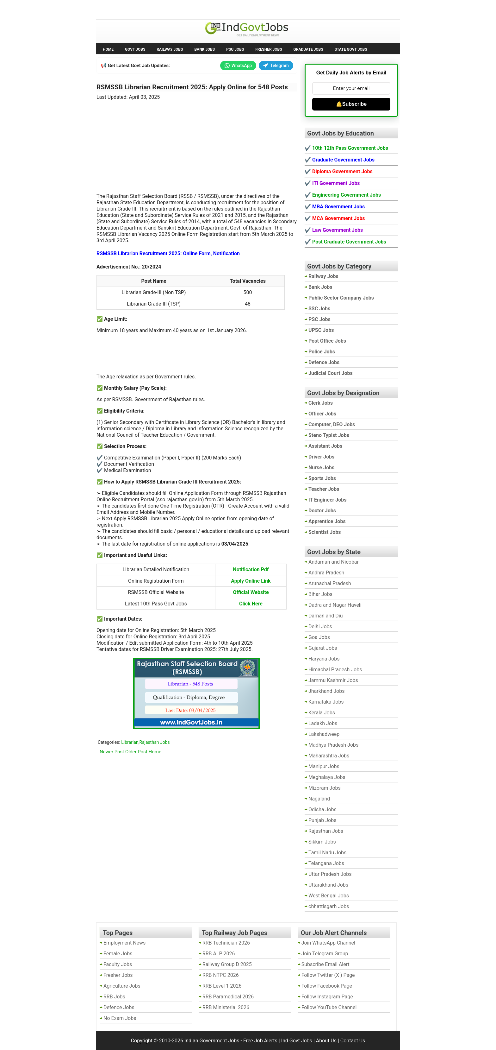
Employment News (154, 9)
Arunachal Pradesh (329, 583)
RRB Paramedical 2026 (228, 997)
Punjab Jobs (322, 820)
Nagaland (319, 799)
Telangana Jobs (326, 863)
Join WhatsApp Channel (328, 943)
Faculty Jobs (117, 964)
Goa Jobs (319, 637)
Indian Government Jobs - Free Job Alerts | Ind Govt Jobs (248, 1041)
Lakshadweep (323, 734)
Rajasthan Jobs (154, 742)
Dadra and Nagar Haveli (335, 605)
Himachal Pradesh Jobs (335, 670)
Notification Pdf (251, 569)
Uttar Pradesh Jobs (330, 874)
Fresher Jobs (268, 49)
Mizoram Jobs (324, 788)
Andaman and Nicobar (333, 562)
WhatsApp (238, 65)
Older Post (136, 752)
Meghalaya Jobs (326, 777)
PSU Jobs (235, 49)
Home (108, 49)
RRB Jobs (114, 997)
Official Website (251, 592)
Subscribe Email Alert (325, 964)
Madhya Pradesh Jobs (333, 745)
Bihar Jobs (320, 594)
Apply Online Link (250, 581)
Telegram (276, 65)
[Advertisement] (197, 142)
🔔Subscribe (351, 104)
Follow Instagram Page (327, 997)
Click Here (251, 604)
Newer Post (112, 752)
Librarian (129, 742)
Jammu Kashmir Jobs (333, 680)
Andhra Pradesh (326, 573)
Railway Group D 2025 (227, 964)
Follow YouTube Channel (329, 1007)
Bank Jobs (204, 49)
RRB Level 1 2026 (222, 986)
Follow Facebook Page (326, 986)
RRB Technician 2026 (226, 943)
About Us (326, 1041)
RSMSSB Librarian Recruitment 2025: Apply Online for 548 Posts (192, 87)
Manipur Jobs (323, 766)
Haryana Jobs (324, 659)
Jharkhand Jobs (326, 691)
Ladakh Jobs (322, 723)
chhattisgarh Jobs (328, 906)
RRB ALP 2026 (218, 954)
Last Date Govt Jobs (201, 9)
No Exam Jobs (114, 9)
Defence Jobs (118, 1007)
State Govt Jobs (351, 49)
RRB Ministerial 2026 (225, 1007)
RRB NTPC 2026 (220, 975)
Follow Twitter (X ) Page (328, 975)
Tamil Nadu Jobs (327, 853)
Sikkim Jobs (322, 842)
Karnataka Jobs (326, 702)
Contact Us (352, 1041)
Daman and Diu (325, 616)
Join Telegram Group (324, 954)
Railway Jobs (170, 49)
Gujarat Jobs (322, 648)
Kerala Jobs (321, 713)
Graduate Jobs (308, 49)
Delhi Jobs (320, 626)
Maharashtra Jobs (328, 756)
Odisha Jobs (322, 809)
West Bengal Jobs (328, 896)
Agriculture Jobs (121, 986)
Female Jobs (117, 954)
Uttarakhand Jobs (328, 885)
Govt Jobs (135, 49)
